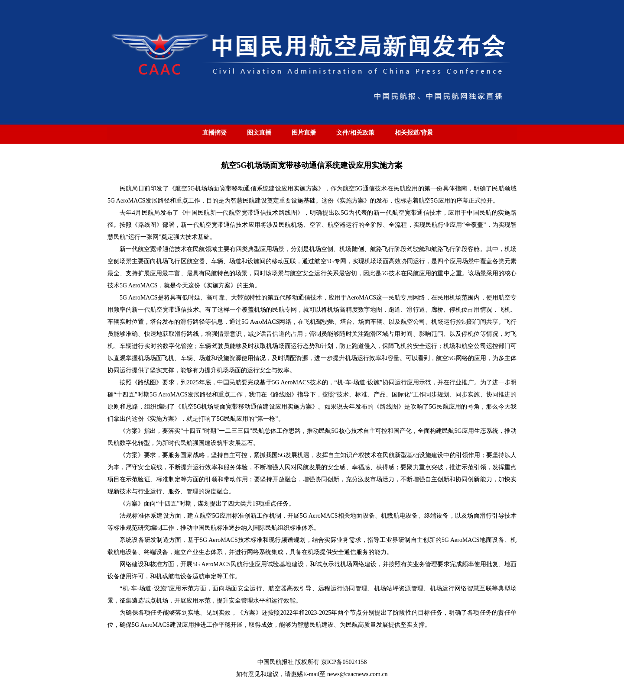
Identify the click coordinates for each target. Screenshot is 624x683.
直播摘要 (214, 132)
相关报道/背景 (414, 132)
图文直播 (259, 132)
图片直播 (304, 132)
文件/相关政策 (355, 132)
